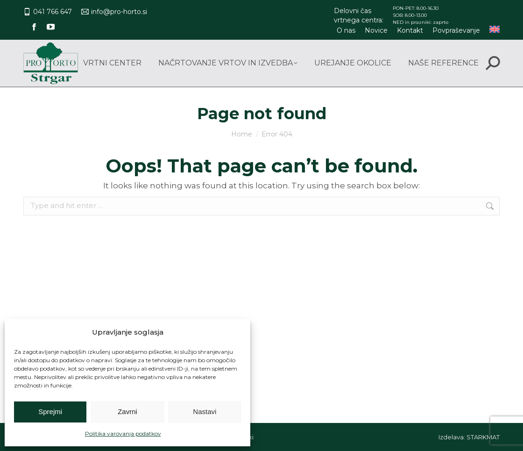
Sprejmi (50, 411)
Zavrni (127, 411)
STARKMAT (483, 437)
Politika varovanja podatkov (123, 433)
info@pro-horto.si (114, 11)
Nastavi (204, 411)
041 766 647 (47, 11)
